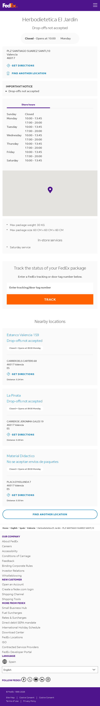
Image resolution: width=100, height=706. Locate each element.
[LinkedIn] (42, 679)
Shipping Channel (13, 594)
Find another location (26, 73)
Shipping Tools (11, 599)
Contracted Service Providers (20, 647)
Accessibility (10, 551)
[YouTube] (36, 679)
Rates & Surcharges (14, 617)
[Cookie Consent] (26, 697)
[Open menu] (95, 5)
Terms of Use (12, 701)
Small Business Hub (14, 608)
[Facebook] (23, 679)
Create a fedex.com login (18, 589)
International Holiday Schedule (21, 627)
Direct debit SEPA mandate (19, 622)
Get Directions (20, 65)
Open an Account (13, 584)
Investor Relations (13, 570)
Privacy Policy (29, 701)
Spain (9, 661)
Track (50, 299)
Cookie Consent (46, 697)
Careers (7, 546)
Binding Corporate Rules (17, 565)
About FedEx (10, 541)
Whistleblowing (12, 575)
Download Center (13, 632)
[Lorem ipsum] (50, 669)
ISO (4, 642)
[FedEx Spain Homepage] (10, 5)
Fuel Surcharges (12, 612)
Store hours (28, 104)
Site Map (10, 697)
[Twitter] (29, 679)
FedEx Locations (12, 637)
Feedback (8, 561)
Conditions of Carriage (16, 556)
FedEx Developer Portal (17, 652)
